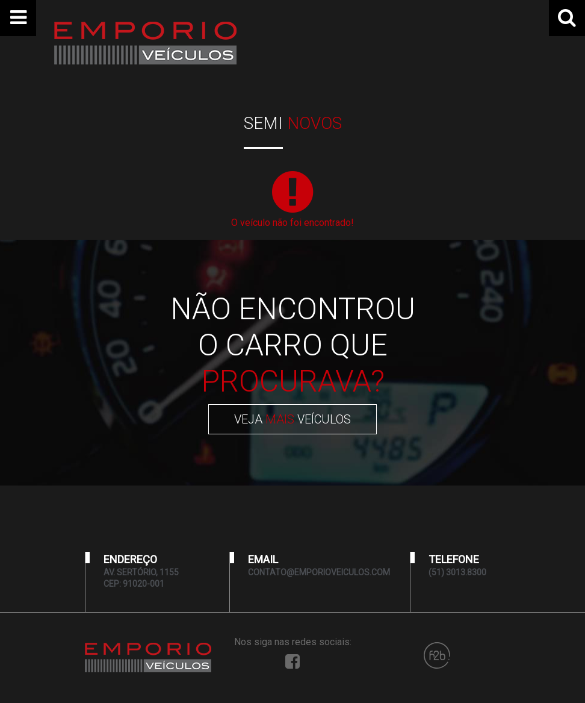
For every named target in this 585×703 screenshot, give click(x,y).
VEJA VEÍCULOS (292, 419)
